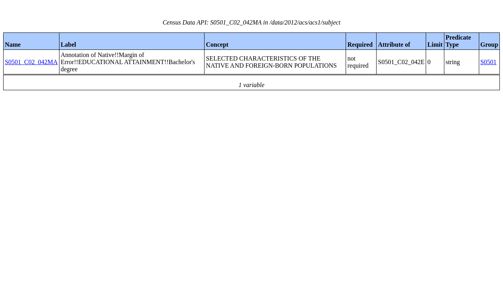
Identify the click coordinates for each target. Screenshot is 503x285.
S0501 (488, 62)
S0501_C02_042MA (31, 62)
